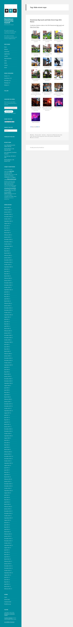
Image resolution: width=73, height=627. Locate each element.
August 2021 (7, 317)
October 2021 (7, 312)
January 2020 (7, 356)
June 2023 (6, 271)
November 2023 (7, 262)
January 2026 (7, 212)
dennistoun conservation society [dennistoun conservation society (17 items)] (9, 181)
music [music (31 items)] (9, 190)
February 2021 (7, 330)
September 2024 (7, 246)
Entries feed (7, 599)
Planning (6, 82)
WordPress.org (7, 604)
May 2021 (6, 324)
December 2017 (7, 403)
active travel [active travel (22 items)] (6, 171)
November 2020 (7, 337)
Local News (6, 78)
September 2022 (7, 289)
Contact (6, 65)
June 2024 (6, 248)
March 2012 (6, 559)
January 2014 (7, 508)
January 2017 (7, 426)
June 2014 (6, 497)
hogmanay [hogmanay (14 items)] (10, 186)
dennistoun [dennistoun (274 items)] (11, 179)
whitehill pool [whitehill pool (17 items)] (6, 197)
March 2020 (6, 351)
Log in (5, 597)
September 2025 (7, 221)
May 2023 (6, 273)
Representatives (7, 58)
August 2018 (7, 385)
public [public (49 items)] (9, 192)
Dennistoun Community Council (8, 21)
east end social (36, 136)
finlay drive (41, 136)
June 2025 (6, 225)
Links (5, 60)
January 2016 (7, 454)
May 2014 (6, 499)
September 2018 (7, 383)
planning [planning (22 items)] (6, 192)
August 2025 (7, 223)
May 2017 (6, 419)
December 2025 (7, 214)
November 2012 (7, 540)
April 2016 (6, 447)
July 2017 (6, 415)
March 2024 (6, 253)
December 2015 (7, 456)
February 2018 (7, 399)
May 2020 (6, 349)
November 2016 (7, 431)
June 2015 (6, 470)
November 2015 (7, 458)
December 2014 (7, 483)
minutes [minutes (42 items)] (6, 190)
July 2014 (6, 495)
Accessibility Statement (9, 622)
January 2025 (7, 237)
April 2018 (6, 394)
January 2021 (7, 333)
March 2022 (6, 301)
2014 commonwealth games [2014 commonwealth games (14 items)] (8, 169)
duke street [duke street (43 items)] (7, 184)
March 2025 (6, 232)
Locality (6, 56)
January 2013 (7, 536)
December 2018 (7, 378)
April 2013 (6, 529)
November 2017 (7, 406)
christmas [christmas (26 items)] (11, 175)
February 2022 (7, 303)
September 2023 (7, 266)
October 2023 (7, 264)
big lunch (50, 135)
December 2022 (7, 282)
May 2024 (6, 250)
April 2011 (6, 584)
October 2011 (7, 570)
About (5, 63)
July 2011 (6, 577)
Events (5, 76)
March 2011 (6, 586)
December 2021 (7, 308)
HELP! (5, 67)
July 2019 (6, 367)
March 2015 (6, 477)
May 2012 (6, 554)
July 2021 (6, 319)
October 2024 (7, 244)
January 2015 (7, 481)
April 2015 (6, 474)
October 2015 (7, 461)
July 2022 (6, 292)
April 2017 (6, 422)
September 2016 (7, 435)
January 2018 (7, 401)
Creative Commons (8, 618)
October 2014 (7, 488)
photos (51, 136)
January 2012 (7, 563)
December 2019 (7, 358)
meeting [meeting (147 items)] (7, 189)
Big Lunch (59, 25)
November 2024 (7, 241)
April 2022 (6, 298)
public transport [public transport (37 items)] (8, 193)
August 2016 (7, 438)
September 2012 (7, 545)
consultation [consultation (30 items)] (7, 177)
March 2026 (6, 207)
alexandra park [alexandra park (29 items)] (7, 174)
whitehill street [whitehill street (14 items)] (11, 197)
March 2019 (6, 374)
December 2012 (7, 538)
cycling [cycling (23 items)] (5, 179)
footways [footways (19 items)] (14, 185)
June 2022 (6, 294)
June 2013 (6, 524)
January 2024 (7, 257)
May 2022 (6, 296)
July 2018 (6, 387)
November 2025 (7, 216)
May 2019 (6, 371)
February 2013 (7, 534)
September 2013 (7, 518)
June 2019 (6, 369)
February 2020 (7, 353)
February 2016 (7, 451)
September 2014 (7, 490)
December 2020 (7, 335)
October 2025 (7, 219)
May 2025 (6, 228)
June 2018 (6, 390)
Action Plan (6, 51)
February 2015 (7, 479)
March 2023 (6, 276)
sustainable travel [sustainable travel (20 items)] (7, 196)
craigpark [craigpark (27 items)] (14, 177)
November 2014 (7, 486)
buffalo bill (54, 135)
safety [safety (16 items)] (15, 193)
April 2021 (6, 326)
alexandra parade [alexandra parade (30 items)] (8, 173)
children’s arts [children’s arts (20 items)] (6, 175)
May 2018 (6, 392)
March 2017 (6, 424)
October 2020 (7, 340)
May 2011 (6, 582)
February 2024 (7, 255)
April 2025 (6, 230)
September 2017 (7, 410)
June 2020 (6, 346)
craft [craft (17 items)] (10, 177)
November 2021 (7, 310)
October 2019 (7, 362)
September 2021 (7, 314)
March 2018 (6, 397)
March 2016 (6, 449)
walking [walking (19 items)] (15, 196)
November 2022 (7, 285)
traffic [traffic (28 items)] (12, 196)
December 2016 (7, 429)
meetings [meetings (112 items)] (13, 189)
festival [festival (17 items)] (9, 185)
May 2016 (6, 445)
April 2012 (6, 556)
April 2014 (6, 502)
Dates (5, 47)
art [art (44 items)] (16, 174)
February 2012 (7, 561)
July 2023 (6, 269)
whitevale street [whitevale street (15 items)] (6, 199)
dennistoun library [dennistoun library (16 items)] (7, 182)
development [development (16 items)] (13, 182)
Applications (7, 54)
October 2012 (7, 543)
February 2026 (7, 209)
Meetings (6, 80)
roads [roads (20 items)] (13, 193)
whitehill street (57, 136)
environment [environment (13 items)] (6, 185)
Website (6, 85)
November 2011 (7, 568)
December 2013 (7, 511)
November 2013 (7, 513)
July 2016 (6, 440)
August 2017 (7, 413)
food (46, 136)
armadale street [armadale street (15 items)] (13, 174)
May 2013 (6, 527)
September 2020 (7, 342)
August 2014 (7, 492)
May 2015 (6, 472)
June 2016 (6, 442)
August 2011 (7, 575)
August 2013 (7, 520)
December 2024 (7, 239)
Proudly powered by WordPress (37, 147)
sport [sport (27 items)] (11, 195)
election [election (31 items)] (11, 184)
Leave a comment (35, 137)
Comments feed (7, 601)
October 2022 (7, 287)
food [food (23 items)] (12, 185)
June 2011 (6, 579)
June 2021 (6, 321)
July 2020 (6, 344)
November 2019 (7, 360)
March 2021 (6, 328)
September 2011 (7, 572)
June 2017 (6, 417)
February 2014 (7, 506)
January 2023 (7, 280)
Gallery (32, 135)
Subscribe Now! (9, 111)
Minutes (6, 49)
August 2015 (7, 465)
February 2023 (7, 278)
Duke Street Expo (34, 27)
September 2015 (7, 463)
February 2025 (7, 235)
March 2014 (6, 504)
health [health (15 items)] (5, 186)
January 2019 (7, 376)
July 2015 (6, 467)
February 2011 (7, 588)
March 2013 (6, 531)
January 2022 (7, 305)
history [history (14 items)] (7, 186)
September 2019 (7, 365)
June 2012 (6, 552)
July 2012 (6, 550)
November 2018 (7, 381)
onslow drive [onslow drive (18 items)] (13, 190)
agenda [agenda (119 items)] (11, 171)
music (48, 136)
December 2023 (7, 260)
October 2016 (7, 433)
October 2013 (7, 515)
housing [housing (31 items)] (13, 186)
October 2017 (7, 408)
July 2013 (6, 522)
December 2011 (7, 566)
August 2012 (7, 547)
